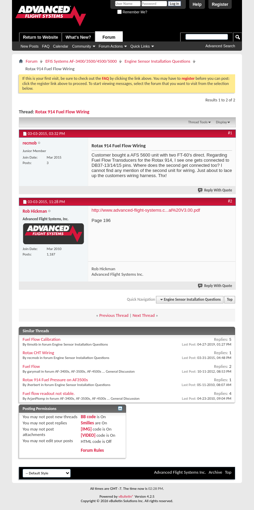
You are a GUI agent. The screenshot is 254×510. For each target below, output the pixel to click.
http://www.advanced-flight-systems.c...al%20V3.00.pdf (146, 210)
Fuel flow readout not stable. (49, 393)
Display (221, 122)
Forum (108, 37)
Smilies (87, 422)
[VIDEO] (88, 435)
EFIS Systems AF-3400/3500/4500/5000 (81, 61)
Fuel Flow (31, 366)
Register (220, 4)
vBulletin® (126, 496)
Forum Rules (92, 450)
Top (229, 299)
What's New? (78, 37)
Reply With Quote (215, 190)
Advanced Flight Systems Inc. (180, 472)
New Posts (30, 46)
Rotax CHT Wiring (38, 352)
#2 (230, 201)
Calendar (61, 46)
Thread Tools (198, 122)
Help (197, 4)
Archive (215, 472)
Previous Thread (114, 315)
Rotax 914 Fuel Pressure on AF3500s (55, 379)
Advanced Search (220, 46)
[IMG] (86, 429)
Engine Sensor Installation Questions (157, 61)
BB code (88, 416)
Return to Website (40, 37)
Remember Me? (132, 12)
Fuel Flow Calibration (41, 339)
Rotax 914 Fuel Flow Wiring (62, 112)
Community (81, 46)
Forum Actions (111, 46)
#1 (230, 132)
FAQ (46, 46)
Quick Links (140, 46)
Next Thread (144, 315)
